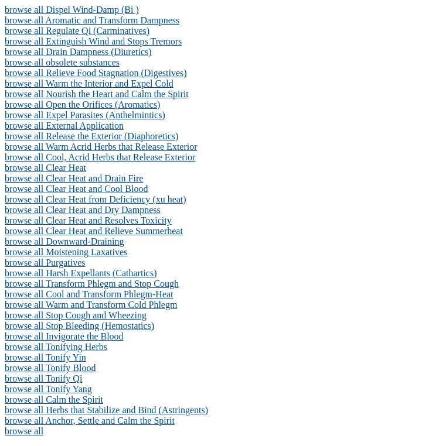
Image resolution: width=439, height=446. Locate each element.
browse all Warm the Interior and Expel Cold (89, 83)
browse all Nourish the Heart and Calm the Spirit (97, 94)
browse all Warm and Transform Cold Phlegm (91, 305)
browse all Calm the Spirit (54, 399)
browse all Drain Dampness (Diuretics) (78, 52)
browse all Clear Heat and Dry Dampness (83, 210)
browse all (24, 431)
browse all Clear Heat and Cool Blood (76, 189)
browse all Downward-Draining (64, 241)
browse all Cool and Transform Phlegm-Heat (89, 294)
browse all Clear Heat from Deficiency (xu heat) (95, 199)
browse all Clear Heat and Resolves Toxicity (88, 220)
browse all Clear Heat (45, 168)
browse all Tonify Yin (45, 357)
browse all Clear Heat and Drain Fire (74, 178)
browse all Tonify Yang (48, 389)
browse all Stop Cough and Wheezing (76, 315)
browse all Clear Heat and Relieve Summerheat (94, 231)
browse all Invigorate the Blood (64, 336)
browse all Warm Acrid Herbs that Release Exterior (101, 147)
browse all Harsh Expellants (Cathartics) (80, 273)
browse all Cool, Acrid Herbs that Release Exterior (100, 157)
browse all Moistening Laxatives (66, 252)
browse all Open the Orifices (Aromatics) (82, 104)
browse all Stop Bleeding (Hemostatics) (79, 326)
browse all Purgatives (45, 262)
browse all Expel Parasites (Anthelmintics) (85, 115)
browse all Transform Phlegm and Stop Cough (92, 284)
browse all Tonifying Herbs (56, 347)
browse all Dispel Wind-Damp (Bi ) (72, 10)
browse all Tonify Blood (50, 368)
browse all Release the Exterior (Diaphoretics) (91, 136)
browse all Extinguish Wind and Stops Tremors (93, 41)
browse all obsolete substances (62, 62)
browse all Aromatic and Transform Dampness (92, 20)
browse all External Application (64, 126)
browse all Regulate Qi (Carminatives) (77, 31)
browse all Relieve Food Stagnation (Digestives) (96, 73)
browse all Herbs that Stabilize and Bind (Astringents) (106, 410)
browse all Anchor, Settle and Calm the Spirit (90, 421)
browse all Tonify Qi (43, 378)
